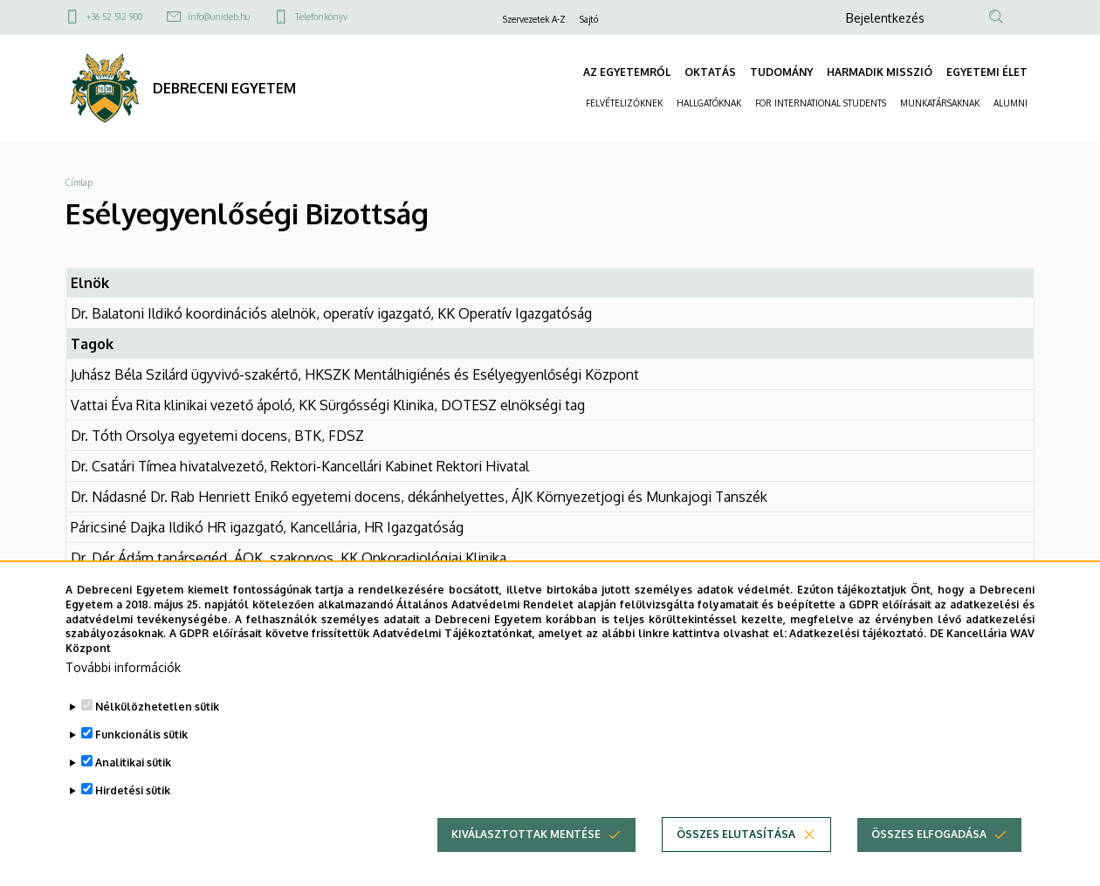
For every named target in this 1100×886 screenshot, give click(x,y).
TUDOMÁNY (781, 72)
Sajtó (589, 19)
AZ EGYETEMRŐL (626, 72)
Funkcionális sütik (141, 747)
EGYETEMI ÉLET (987, 72)
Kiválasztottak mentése (526, 847)
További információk (123, 680)
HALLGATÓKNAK (709, 103)
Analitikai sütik (133, 775)
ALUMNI (1010, 103)
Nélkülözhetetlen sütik (157, 719)
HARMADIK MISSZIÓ (879, 72)
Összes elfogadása (929, 847)
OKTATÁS (710, 72)
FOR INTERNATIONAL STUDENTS (820, 103)
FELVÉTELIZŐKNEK (624, 103)
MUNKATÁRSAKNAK (940, 103)
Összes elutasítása (736, 847)
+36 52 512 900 (114, 16)
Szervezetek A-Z (534, 19)
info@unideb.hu (219, 16)
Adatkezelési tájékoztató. (857, 646)
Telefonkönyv (321, 16)
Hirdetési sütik (132, 803)
